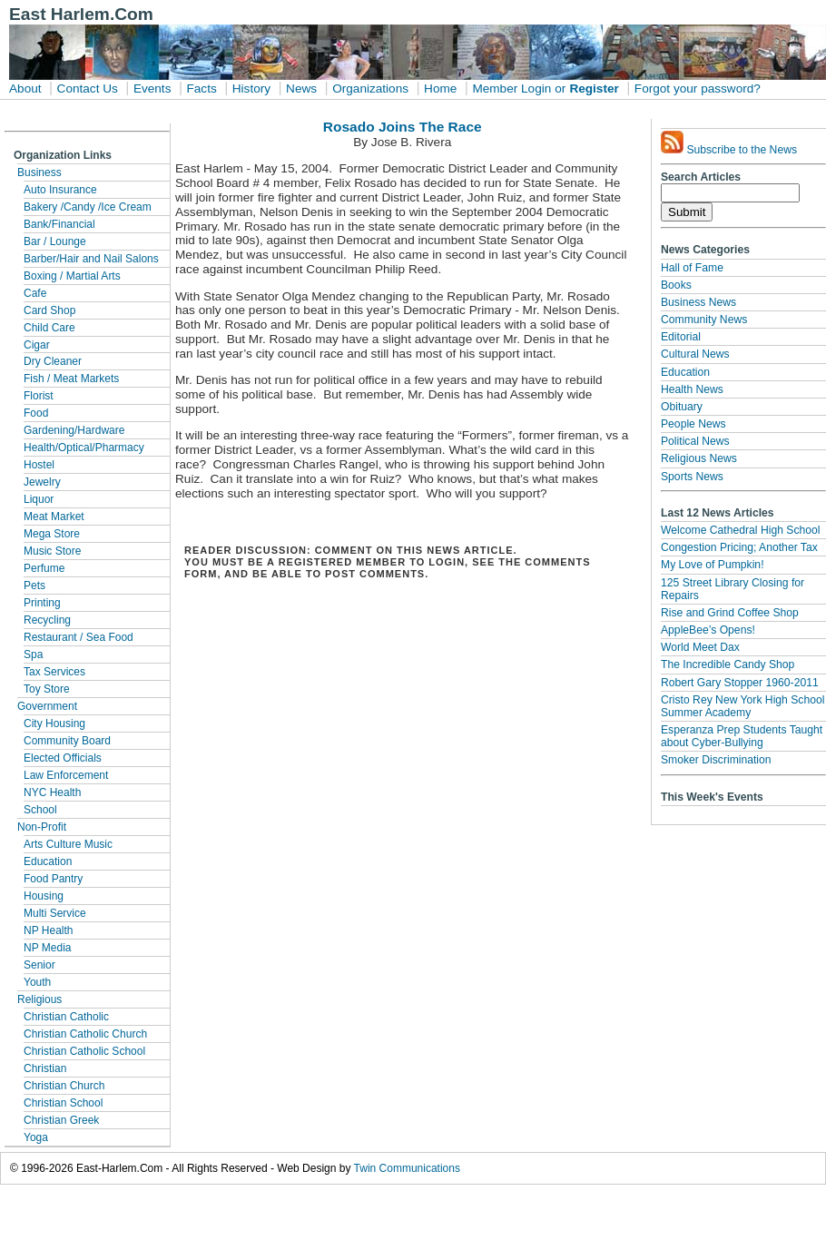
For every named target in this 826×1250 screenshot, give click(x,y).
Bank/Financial (59, 224)
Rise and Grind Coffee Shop (730, 612)
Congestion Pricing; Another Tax (739, 547)
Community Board (67, 740)
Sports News (692, 476)
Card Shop (49, 310)
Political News (695, 441)
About (25, 88)
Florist (39, 395)
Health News (692, 389)
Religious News (699, 458)
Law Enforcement (66, 775)
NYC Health (52, 792)
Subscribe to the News (729, 143)
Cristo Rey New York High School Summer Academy (742, 706)
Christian (45, 1068)
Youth (37, 982)
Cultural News (695, 354)
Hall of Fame (692, 267)
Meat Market (54, 516)
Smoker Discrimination (716, 759)
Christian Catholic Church (85, 1034)
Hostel (39, 464)
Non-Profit (41, 827)
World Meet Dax (700, 647)
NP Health (48, 930)
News (301, 88)
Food (36, 413)
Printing (42, 602)
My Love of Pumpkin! (712, 564)
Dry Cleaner (53, 361)
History (251, 88)
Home (440, 88)
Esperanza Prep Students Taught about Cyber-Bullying (741, 736)
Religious (39, 999)
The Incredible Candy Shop (727, 664)
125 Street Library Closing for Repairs (732, 589)
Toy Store (47, 689)
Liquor (39, 499)
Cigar (37, 345)
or (560, 88)
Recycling (47, 620)
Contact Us (87, 88)
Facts (201, 88)
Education (48, 861)
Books (676, 285)
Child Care (49, 327)
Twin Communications (407, 1168)
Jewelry (42, 482)
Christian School (63, 1103)
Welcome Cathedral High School (740, 530)
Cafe (35, 293)
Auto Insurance (60, 189)
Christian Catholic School (84, 1051)
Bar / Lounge (55, 241)
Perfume (44, 568)
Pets (34, 585)
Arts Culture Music (68, 844)
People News (693, 424)
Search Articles (701, 177)
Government (47, 706)
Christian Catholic (66, 1016)
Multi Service (55, 913)
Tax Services (54, 671)
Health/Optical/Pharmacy (84, 447)
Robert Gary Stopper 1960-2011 (740, 682)
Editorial (681, 336)
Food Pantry (53, 878)
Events (152, 88)
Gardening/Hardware (74, 430)
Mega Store (52, 533)
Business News (698, 302)
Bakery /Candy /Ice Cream (88, 207)
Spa (33, 654)
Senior (39, 965)
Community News (704, 319)
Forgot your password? (697, 88)
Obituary (682, 406)
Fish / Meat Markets (71, 378)
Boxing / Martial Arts (72, 276)
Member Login (511, 88)
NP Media (47, 947)
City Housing (54, 723)
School (40, 809)
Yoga (36, 1137)
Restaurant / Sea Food (78, 637)
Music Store (52, 551)
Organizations (370, 88)
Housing (44, 896)
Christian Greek (61, 1120)
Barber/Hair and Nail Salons (91, 258)
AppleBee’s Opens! (708, 630)
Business (39, 172)
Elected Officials (63, 758)
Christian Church (64, 1085)
